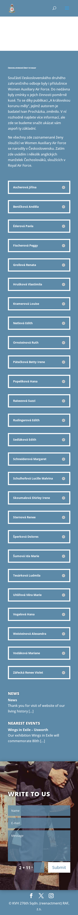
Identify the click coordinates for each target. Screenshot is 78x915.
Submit (59, 867)
